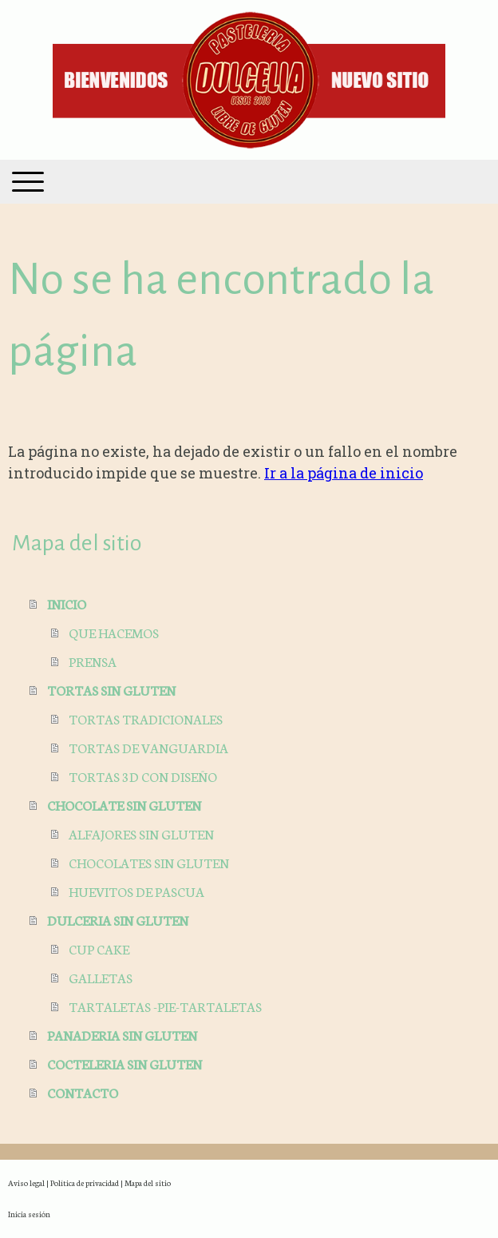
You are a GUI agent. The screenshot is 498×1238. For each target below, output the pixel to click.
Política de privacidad (84, 1182)
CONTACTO (82, 1092)
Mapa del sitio (148, 1182)
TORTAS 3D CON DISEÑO (143, 776)
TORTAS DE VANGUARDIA (148, 747)
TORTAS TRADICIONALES (146, 718)
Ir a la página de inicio (343, 472)
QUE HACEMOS (114, 632)
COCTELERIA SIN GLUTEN (124, 1063)
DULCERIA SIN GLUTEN (117, 920)
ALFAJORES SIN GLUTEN (141, 833)
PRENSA (93, 661)
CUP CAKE (99, 948)
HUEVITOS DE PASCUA (136, 891)
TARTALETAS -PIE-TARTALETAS (165, 1006)
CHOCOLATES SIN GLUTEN (149, 862)
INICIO (66, 603)
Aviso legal (26, 1182)
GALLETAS (100, 977)
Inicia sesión (29, 1214)
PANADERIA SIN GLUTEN (122, 1035)
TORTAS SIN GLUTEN (111, 690)
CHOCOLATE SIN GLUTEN (124, 805)
